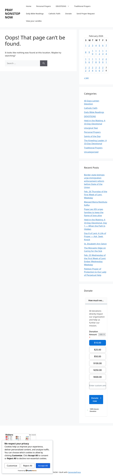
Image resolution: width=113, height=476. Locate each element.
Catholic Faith (54, 13)
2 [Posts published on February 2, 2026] (89, 45)
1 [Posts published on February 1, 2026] (85, 45)
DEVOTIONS (64, 6)
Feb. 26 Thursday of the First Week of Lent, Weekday (95, 194)
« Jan (86, 77)
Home (28, 6)
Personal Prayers (43, 6)
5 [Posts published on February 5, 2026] (99, 45)
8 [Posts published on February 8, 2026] (85, 52)
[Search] (43, 63)
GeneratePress (74, 472)
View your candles (34, 21)
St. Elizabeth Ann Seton (95, 243)
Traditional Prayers (82, 6)
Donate (68, 13)
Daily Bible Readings (35, 13)
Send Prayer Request (86, 13)
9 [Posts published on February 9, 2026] (89, 52)
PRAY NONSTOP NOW (12, 13)
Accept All (43, 465)
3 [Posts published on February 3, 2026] (92, 45)
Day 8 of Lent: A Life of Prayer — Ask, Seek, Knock (95, 236)
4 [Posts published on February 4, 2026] (96, 45)
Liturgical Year (91, 127)
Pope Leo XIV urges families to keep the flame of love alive (93, 212)
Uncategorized (91, 151)
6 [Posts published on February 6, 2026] (102, 45)
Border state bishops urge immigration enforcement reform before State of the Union (94, 181)
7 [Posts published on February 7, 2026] (106, 45)
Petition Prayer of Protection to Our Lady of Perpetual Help (95, 271)
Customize (12, 465)
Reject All (27, 465)
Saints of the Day (92, 136)
